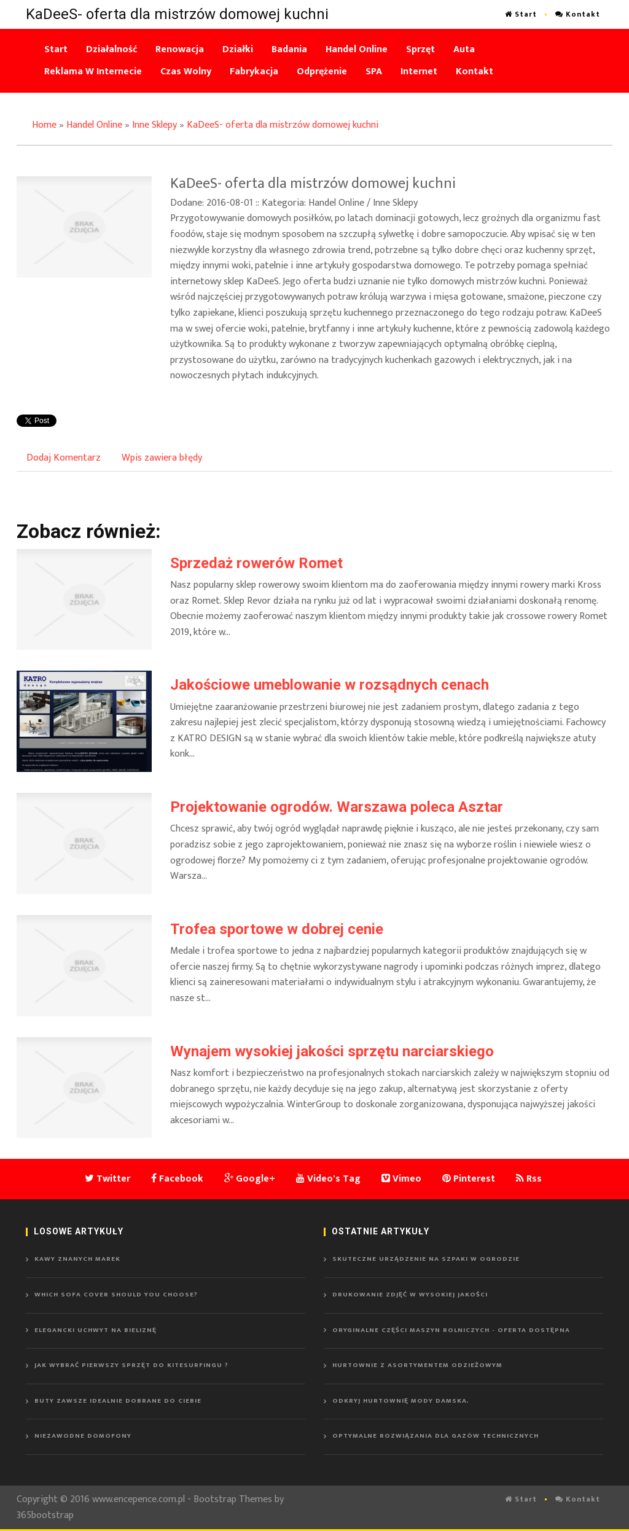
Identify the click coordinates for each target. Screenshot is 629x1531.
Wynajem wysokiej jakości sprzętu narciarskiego (332, 1051)
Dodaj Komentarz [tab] (63, 458)
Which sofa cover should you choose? (116, 1294)
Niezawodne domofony (82, 1435)
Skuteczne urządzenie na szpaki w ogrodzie (426, 1258)
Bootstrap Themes (232, 1499)
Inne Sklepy (154, 125)
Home (44, 125)
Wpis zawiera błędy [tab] (162, 458)
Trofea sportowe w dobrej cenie (276, 929)
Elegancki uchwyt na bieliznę (95, 1330)
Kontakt (577, 14)
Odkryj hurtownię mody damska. (400, 1400)
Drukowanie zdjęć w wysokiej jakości (410, 1294)
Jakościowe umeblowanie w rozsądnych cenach (329, 684)
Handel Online (94, 125)
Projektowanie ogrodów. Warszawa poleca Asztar (336, 807)
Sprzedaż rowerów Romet (256, 563)
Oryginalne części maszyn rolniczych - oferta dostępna (451, 1330)
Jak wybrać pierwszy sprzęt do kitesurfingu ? (131, 1365)
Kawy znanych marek (77, 1258)
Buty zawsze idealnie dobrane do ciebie (117, 1400)
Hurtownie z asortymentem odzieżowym (417, 1365)
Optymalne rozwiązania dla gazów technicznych (435, 1435)
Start (521, 14)
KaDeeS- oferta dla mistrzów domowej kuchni (282, 125)
